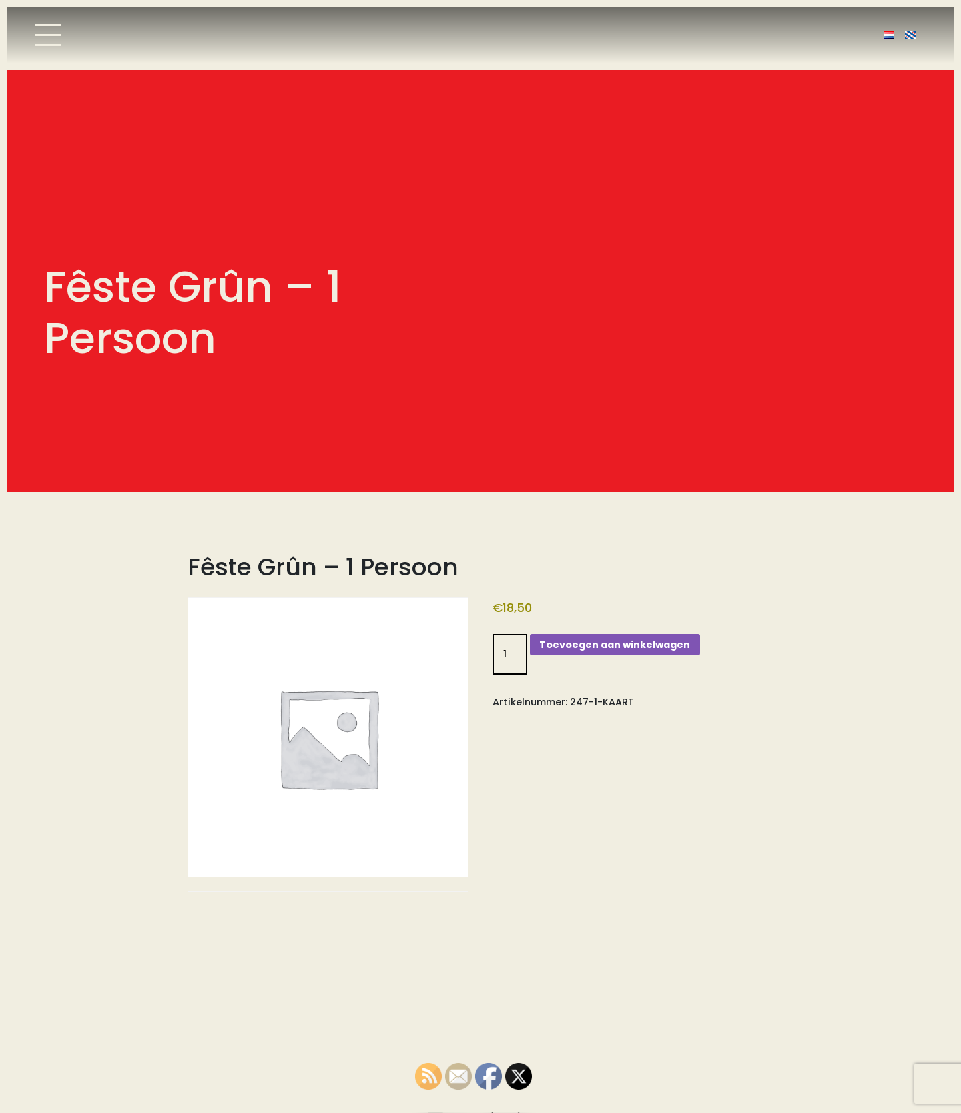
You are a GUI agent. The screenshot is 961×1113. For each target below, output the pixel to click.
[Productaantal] (510, 654)
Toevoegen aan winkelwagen (614, 644)
